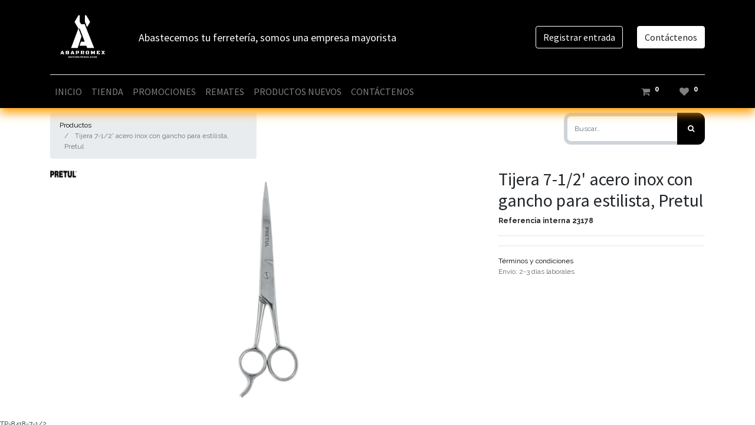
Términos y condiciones (535, 261)
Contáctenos (671, 37)
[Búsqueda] (691, 129)
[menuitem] (68, 91)
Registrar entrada (579, 37)
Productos (75, 125)
